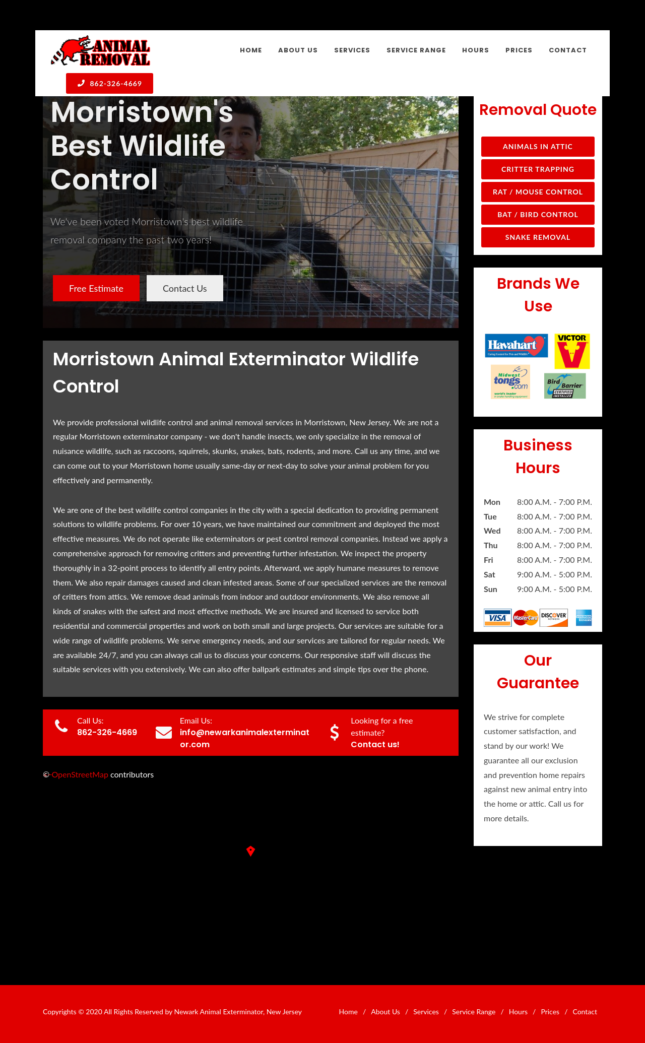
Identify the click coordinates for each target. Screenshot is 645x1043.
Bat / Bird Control (537, 214)
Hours (518, 1011)
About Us (385, 1011)
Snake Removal (537, 237)
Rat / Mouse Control (538, 191)
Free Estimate (96, 288)
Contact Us (185, 288)
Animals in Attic (538, 146)
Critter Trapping (537, 169)
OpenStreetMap (79, 774)
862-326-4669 (109, 83)
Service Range (473, 1011)
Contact (584, 1011)
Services (426, 1011)
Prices (550, 1011)
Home (348, 1011)
